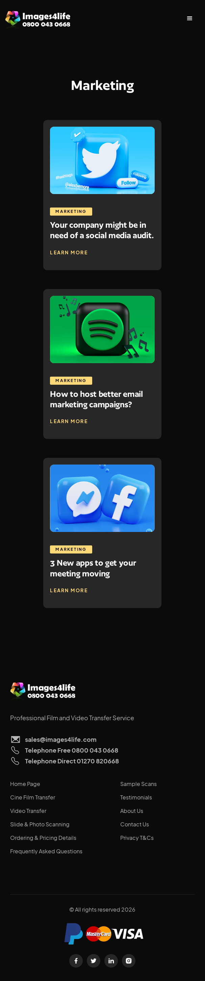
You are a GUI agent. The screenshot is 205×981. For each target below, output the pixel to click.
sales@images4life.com (61, 739)
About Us (131, 810)
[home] (39, 18)
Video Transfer (28, 810)
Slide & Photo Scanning (40, 824)
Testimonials (136, 797)
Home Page (25, 783)
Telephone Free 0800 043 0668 (71, 750)
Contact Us (134, 824)
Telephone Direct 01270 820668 (72, 761)
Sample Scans (138, 783)
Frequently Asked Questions (46, 851)
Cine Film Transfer (32, 797)
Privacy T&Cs (137, 837)
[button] (190, 18)
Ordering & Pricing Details (43, 837)
